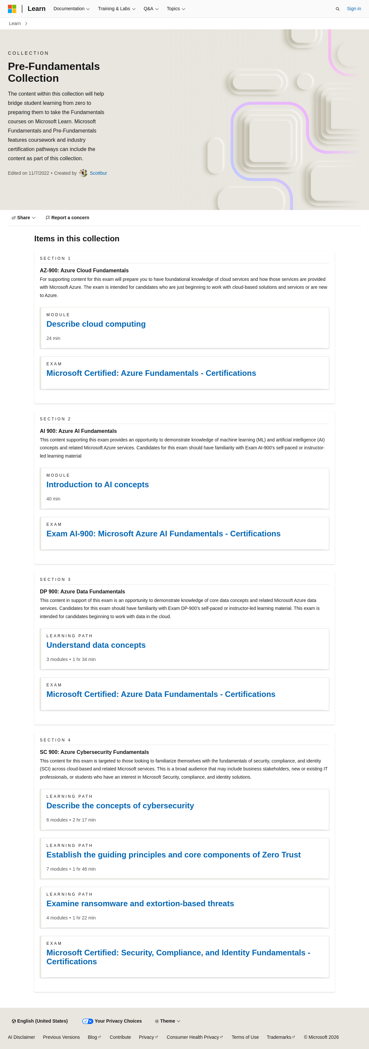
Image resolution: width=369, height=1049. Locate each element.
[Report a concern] (67, 218)
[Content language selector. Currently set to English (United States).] (39, 1021)
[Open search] (337, 9)
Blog (92, 1037)
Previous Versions (61, 1037)
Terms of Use (245, 1037)
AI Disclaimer (21, 1037)
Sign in (354, 8)
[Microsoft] (12, 9)
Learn (15, 23)
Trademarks (279, 1037)
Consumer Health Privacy (193, 1037)
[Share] (24, 218)
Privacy (146, 1037)
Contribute (120, 1037)
